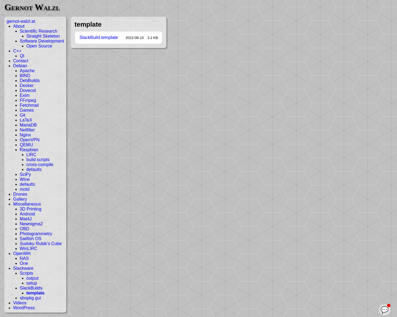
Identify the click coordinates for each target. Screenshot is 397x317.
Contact (20, 60)
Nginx (25, 135)
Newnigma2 (31, 223)
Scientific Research (38, 31)
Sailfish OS (30, 238)
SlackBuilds (31, 288)
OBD (24, 228)
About (19, 26)
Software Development (42, 41)
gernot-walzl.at (21, 21)
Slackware (23, 268)
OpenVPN (29, 140)
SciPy (25, 174)
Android (27, 214)
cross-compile (39, 164)
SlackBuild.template (99, 37)
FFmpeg (28, 100)
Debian (20, 65)
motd (25, 189)
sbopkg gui (30, 298)
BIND (25, 75)
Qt (22, 56)
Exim (25, 95)
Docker (27, 85)
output (32, 278)
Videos (20, 303)
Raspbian (29, 149)
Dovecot (28, 90)
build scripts (37, 159)
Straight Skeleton (43, 36)
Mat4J (26, 219)
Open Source (39, 46)
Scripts (26, 273)
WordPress (24, 307)
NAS (24, 258)
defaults (34, 169)
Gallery (20, 199)
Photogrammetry (36, 233)
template (35, 293)
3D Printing (30, 209)
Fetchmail (29, 105)
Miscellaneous (27, 204)
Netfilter (27, 130)
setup (31, 283)
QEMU (26, 144)
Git (22, 115)
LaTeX (26, 120)
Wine (25, 179)
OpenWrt (22, 253)
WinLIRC (28, 248)
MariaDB (28, 125)
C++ (17, 51)
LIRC (31, 154)
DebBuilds (30, 80)
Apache (27, 70)
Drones (20, 194)
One (24, 263)
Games (27, 110)
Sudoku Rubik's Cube (41, 243)
